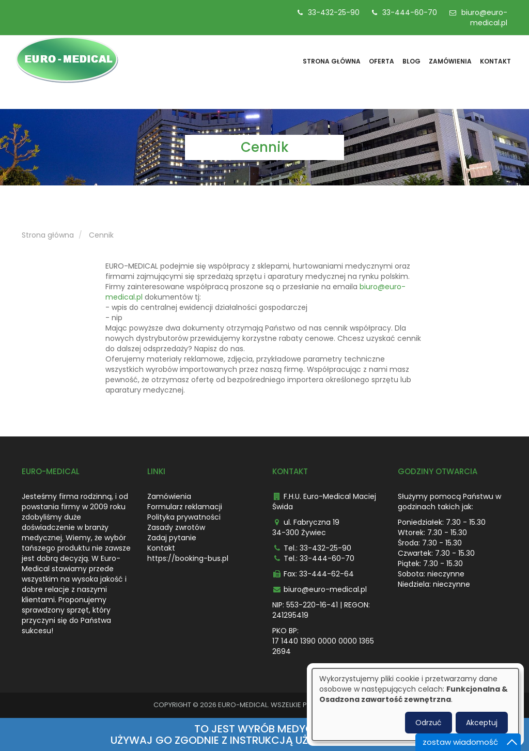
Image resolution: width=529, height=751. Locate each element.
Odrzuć (428, 722)
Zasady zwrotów (176, 527)
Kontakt (495, 61)
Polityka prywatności (184, 517)
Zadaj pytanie (171, 538)
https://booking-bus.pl (187, 558)
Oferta (381, 61)
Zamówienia (450, 61)
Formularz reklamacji (184, 507)
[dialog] (415, 704)
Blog (411, 61)
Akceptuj (481, 722)
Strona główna (332, 61)
